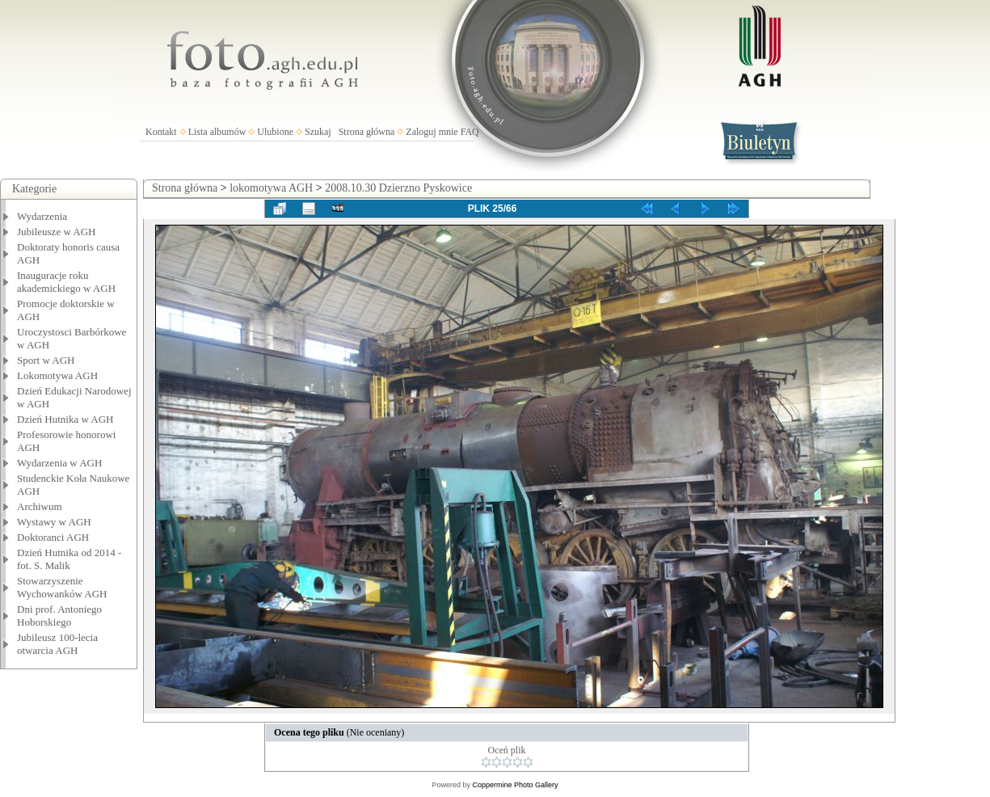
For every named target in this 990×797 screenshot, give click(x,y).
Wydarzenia (42, 216)
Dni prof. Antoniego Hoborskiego (59, 615)
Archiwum (39, 506)
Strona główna (367, 131)
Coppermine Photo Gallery (515, 785)
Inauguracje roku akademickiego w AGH (66, 281)
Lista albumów (217, 131)
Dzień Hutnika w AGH (65, 419)
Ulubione (275, 131)
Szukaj (318, 131)
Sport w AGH (46, 360)
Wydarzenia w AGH (59, 463)
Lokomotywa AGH (57, 375)
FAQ (470, 131)
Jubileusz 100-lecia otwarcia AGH (57, 643)
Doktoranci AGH (53, 537)
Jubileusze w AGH (56, 232)
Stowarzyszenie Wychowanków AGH (62, 587)
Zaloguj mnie (431, 131)
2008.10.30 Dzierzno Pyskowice (398, 188)
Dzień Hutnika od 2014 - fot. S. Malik (69, 558)
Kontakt (161, 131)
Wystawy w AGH (54, 522)
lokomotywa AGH (271, 188)
